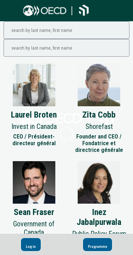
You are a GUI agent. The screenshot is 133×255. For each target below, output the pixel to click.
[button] (31, 244)
